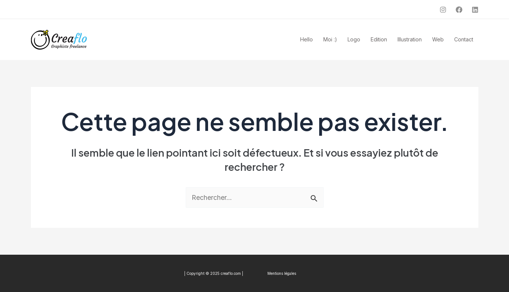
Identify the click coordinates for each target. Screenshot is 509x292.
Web (438, 39)
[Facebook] (459, 9)
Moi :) (330, 39)
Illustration (410, 39)
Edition (379, 39)
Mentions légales (281, 273)
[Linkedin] (475, 9)
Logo (354, 39)
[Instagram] (443, 9)
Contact (463, 39)
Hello (306, 39)
